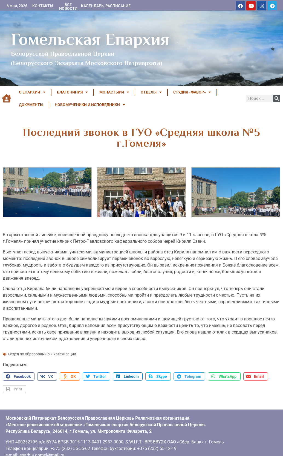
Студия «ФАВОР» (192, 92)
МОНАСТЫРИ (114, 92)
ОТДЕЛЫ (151, 92)
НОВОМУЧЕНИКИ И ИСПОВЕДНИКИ (90, 104)
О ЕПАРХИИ (32, 92)
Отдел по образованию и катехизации (42, 353)
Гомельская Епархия (90, 39)
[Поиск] (276, 98)
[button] (18, 376)
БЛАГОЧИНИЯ (72, 92)
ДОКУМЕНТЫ (31, 105)
